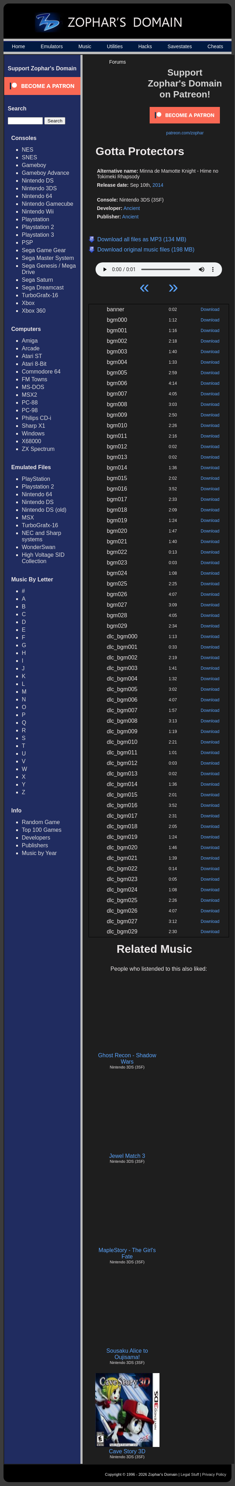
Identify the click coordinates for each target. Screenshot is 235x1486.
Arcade (31, 348)
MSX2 (29, 395)
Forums (117, 62)
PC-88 (30, 403)
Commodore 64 (41, 372)
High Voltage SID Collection (43, 558)
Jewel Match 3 (127, 1156)
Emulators (52, 46)
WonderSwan (39, 547)
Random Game (41, 822)
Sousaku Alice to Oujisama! (127, 1354)
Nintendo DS (38, 181)
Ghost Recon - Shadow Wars (127, 1058)
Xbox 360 (34, 311)
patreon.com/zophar (185, 132)
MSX (28, 518)
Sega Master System (48, 258)
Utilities (115, 46)
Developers (36, 838)
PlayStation (36, 479)
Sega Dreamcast (43, 288)
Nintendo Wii (38, 212)
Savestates (180, 46)
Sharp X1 (33, 426)
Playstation (35, 219)
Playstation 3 (38, 235)
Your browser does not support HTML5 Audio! (159, 267)
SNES (29, 157)
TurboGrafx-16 (40, 295)
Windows (33, 433)
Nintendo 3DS (39, 188)
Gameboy (34, 165)
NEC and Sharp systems (41, 536)
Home (18, 46)
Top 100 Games (41, 830)
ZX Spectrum (38, 449)
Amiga (30, 341)
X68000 (31, 441)
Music (84, 46)
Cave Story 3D (127, 1451)
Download (210, 309)
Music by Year (39, 853)
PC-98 (30, 410)
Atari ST (32, 356)
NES (27, 150)
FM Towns (34, 379)
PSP (27, 242)
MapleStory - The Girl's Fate (127, 1253)
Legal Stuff (190, 1474)
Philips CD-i (36, 418)
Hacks (145, 46)
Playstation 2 (38, 227)
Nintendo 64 (37, 196)
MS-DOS (33, 387)
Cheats (215, 46)
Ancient (131, 208)
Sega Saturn (37, 280)
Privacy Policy (214, 1474)
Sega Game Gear (44, 250)
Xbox (28, 303)
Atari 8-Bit (34, 364)
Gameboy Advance (45, 173)
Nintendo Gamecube (47, 204)
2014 (157, 185)
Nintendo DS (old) (44, 510)
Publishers (35, 845)
